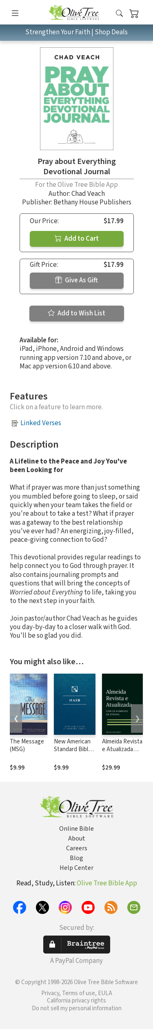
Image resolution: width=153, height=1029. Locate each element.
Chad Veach (88, 194)
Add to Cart (77, 239)
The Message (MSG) (27, 745)
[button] (119, 13)
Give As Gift (76, 280)
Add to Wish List (76, 313)
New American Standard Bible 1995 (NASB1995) (72, 753)
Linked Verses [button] (40, 423)
